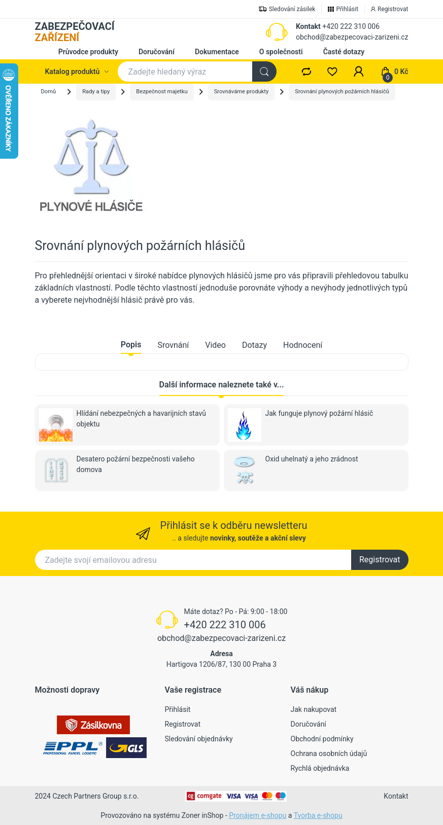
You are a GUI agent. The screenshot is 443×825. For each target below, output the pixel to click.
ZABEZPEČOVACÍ (75, 32)
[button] (359, 71)
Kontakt (308, 26)
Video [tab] (215, 345)
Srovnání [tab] (173, 345)
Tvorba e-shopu (318, 815)
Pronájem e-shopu (257, 815)
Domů (48, 91)
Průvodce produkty (88, 52)
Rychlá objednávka (320, 768)
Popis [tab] (131, 344)
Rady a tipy (96, 91)
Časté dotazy (344, 52)
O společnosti (281, 52)
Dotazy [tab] (254, 345)
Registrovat (379, 559)
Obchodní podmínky (322, 739)
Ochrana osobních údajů (329, 753)
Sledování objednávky (199, 739)
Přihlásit (178, 709)
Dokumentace (217, 52)
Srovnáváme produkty (241, 91)
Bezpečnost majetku (161, 91)
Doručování (157, 52)
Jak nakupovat (314, 709)
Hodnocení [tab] (302, 345)
